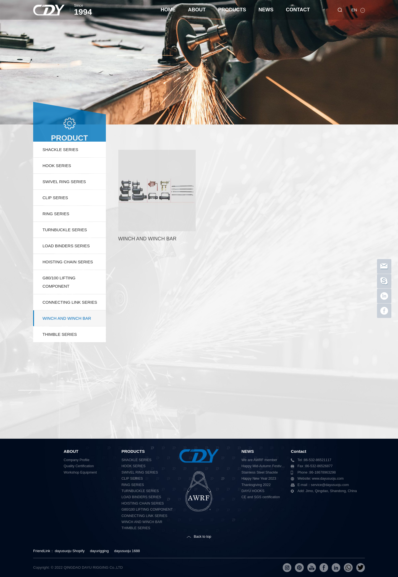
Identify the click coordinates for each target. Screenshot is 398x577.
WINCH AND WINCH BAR (67, 331)
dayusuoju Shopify (70, 551)
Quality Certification (79, 466)
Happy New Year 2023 (259, 478)
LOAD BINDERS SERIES (66, 258)
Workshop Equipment (80, 472)
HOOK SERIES (57, 178)
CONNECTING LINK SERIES (70, 315)
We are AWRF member (259, 460)
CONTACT (298, 9)
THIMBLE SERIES (60, 347)
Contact (298, 451)
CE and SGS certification (261, 497)
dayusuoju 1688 (127, 551)
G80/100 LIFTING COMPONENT (59, 295)
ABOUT (197, 9)
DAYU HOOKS (253, 491)
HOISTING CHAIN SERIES (68, 274)
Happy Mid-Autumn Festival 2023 (264, 466)
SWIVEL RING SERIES (64, 194)
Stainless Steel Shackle (260, 472)
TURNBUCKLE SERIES (65, 242)
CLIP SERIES (55, 210)
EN (354, 9)
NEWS (265, 9)
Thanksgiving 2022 (256, 485)
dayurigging (99, 551)
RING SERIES (56, 226)
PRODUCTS (232, 9)
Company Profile (76, 460)
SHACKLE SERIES (60, 162)
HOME (168, 9)
